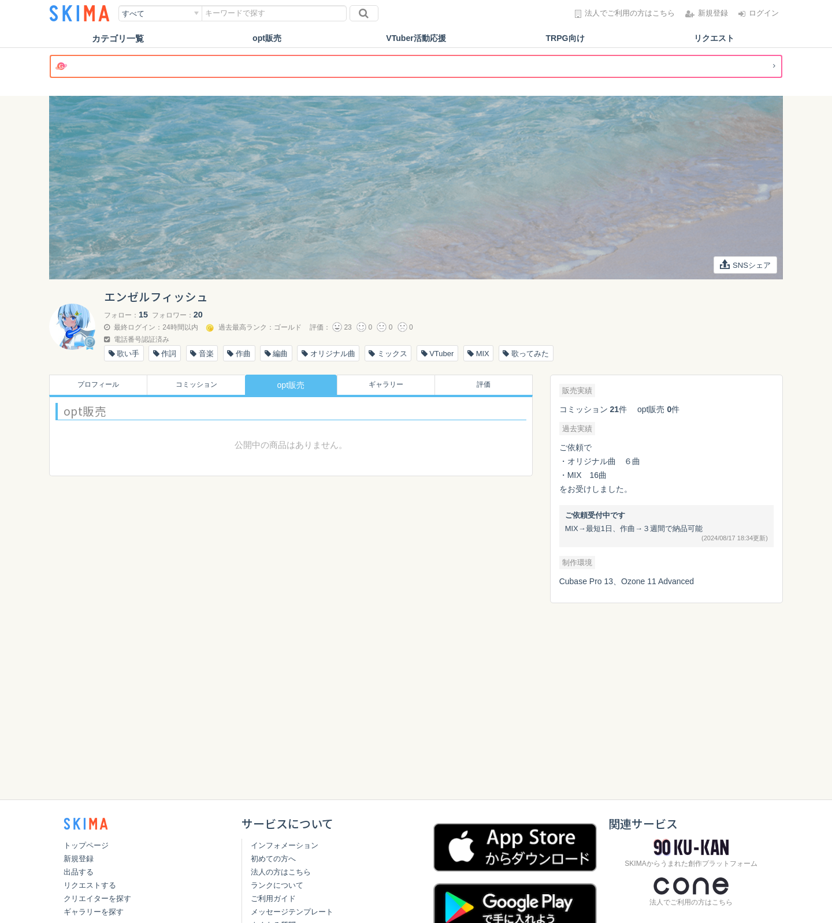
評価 (486, 385)
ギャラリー (389, 385)
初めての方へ (273, 858)
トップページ (86, 845)
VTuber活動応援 (416, 38)
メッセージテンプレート (292, 911)
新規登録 (79, 858)
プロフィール (94, 385)
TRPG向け (565, 38)
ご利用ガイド (273, 898)
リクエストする (90, 885)
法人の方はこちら (281, 872)
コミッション (193, 385)
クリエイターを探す (97, 898)
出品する (79, 872)
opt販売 (266, 38)
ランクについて (277, 885)
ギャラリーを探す (94, 911)
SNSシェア (744, 265)
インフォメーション (284, 845)
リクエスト (714, 38)
